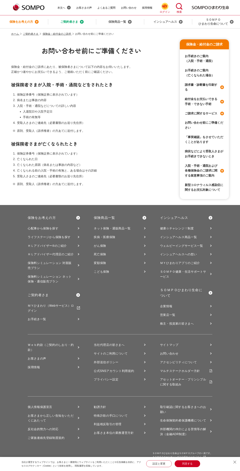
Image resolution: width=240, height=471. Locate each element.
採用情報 (147, 7)
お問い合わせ (128, 7)
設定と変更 (158, 463)
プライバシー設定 (106, 379)
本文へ (64, 7)
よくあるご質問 (106, 7)
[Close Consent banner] (235, 462)
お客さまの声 (84, 7)
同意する (187, 463)
